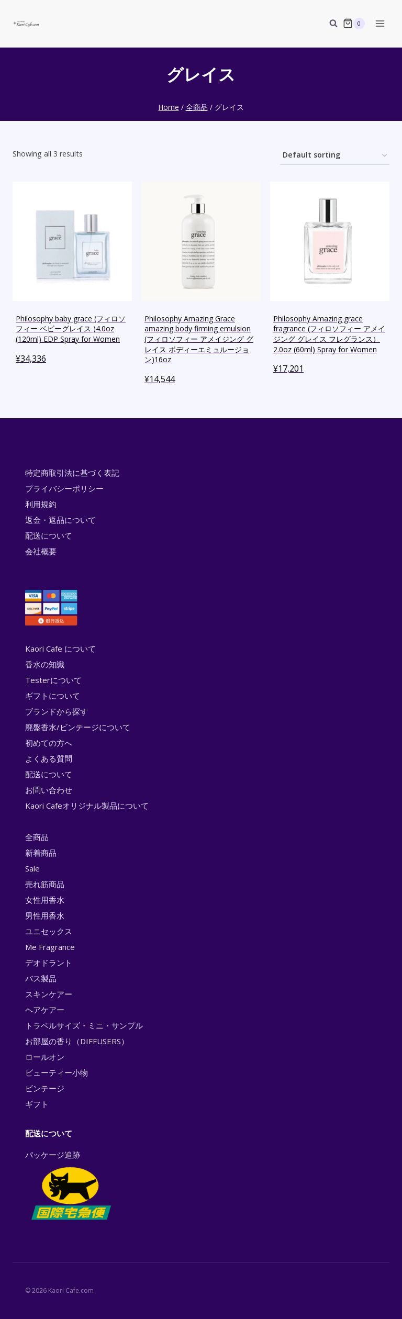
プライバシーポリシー (64, 488)
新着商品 (41, 852)
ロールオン (44, 1057)
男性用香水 (44, 915)
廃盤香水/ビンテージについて (77, 727)
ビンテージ (44, 1088)
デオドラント (48, 962)
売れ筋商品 (44, 884)
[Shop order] (334, 156)
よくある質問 (48, 758)
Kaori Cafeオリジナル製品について (87, 805)
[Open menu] (379, 23)
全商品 (37, 837)
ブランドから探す (56, 711)
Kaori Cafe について (60, 648)
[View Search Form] (328, 23)
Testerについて (53, 680)
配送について (48, 535)
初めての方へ (48, 742)
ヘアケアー (44, 1009)
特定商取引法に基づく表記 (72, 472)
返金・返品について (60, 520)
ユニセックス (48, 931)
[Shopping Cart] (354, 23)
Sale (32, 868)
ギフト (37, 1104)
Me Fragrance (50, 947)
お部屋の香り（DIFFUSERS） (77, 1041)
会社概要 (41, 551)
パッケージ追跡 (70, 1186)
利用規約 (41, 504)
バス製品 (41, 978)
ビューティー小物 (56, 1072)
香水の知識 (44, 664)
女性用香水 (44, 900)
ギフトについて (52, 695)
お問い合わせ (48, 790)
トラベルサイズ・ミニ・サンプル (84, 1025)
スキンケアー (48, 994)
